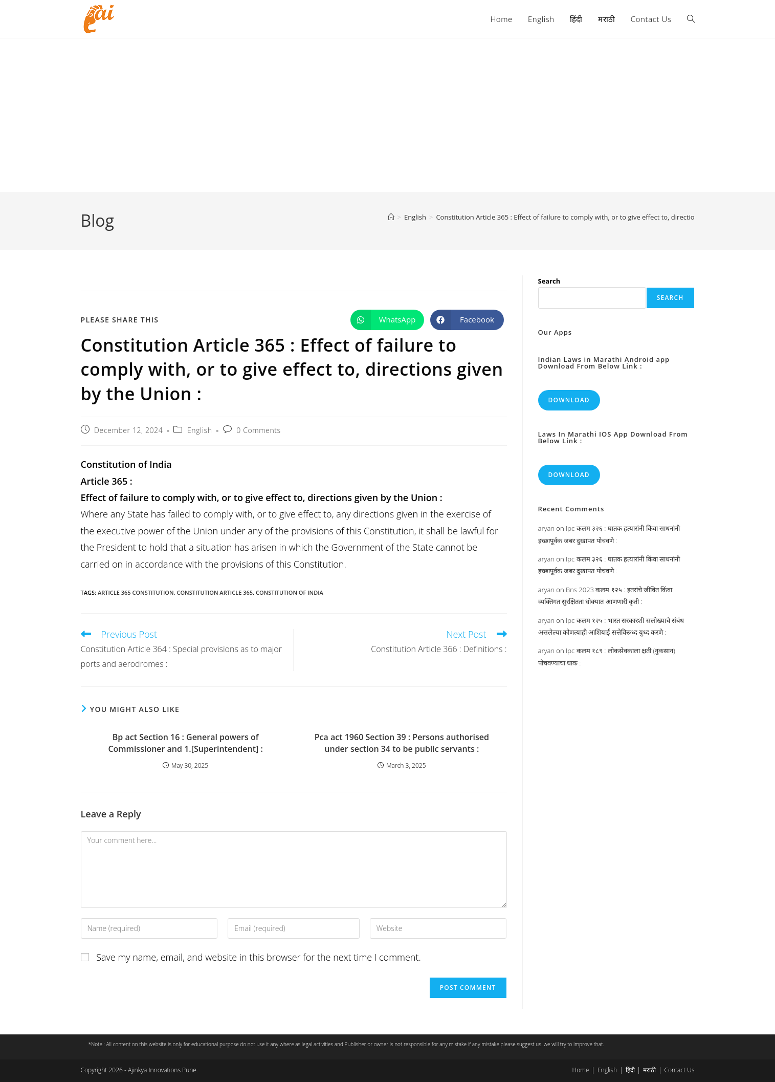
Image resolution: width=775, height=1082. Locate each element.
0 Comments (258, 430)
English (199, 430)
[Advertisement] (388, 115)
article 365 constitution (136, 592)
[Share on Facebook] (467, 320)
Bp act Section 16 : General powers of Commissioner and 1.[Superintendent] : (185, 742)
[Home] (391, 217)
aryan (546, 528)
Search (549, 281)
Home (580, 1070)
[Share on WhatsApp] (387, 320)
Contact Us (680, 1070)
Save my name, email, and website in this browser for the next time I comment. (258, 957)
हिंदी (630, 1070)
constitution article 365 (214, 592)
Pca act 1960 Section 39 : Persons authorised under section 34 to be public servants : (402, 742)
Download (569, 400)
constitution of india (289, 592)
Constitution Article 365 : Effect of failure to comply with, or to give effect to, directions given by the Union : (600, 217)
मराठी (649, 1070)
